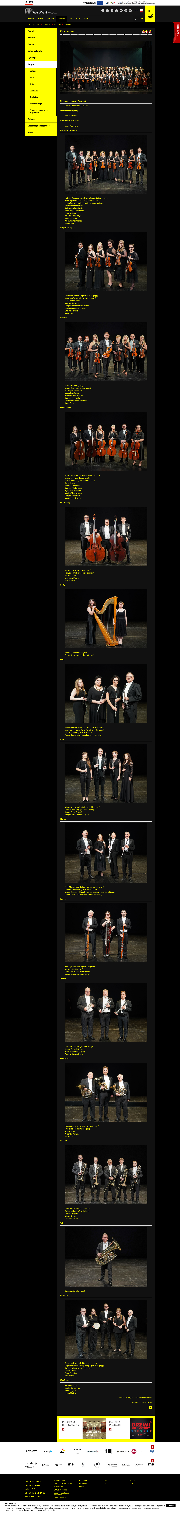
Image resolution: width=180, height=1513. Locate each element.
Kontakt (31, 31)
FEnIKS (86, 18)
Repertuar (30, 18)
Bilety (40, 18)
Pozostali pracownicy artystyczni (39, 111)
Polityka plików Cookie (63, 1484)
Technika (34, 97)
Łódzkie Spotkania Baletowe (61, 1494)
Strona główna (33, 25)
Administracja (36, 103)
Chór (32, 84)
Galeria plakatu (35, 51)
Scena (31, 44)
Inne (70, 18)
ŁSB (78, 18)
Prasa (30, 132)
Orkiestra (67, 25)
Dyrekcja (32, 57)
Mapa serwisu (59, 1481)
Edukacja (50, 18)
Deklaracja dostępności (39, 126)
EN (142, 19)
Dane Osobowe (60, 1498)
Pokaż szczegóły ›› (63, 1510)
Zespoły (57, 25)
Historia (31, 37)
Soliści (33, 71)
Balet (32, 77)
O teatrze (61, 18)
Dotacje (31, 119)
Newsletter (58, 1487)
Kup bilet (150, 15)
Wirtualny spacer (60, 1490)
